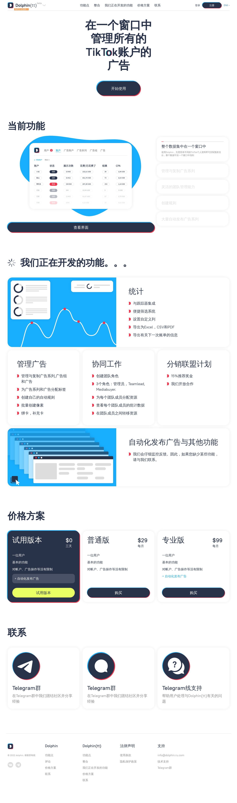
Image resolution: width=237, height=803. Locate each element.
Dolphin (51, 745)
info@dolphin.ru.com (171, 755)
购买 (118, 592)
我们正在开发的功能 (119, 5)
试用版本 (43, 592)
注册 (211, 5)
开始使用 (118, 88)
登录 (197, 5)
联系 (157, 5)
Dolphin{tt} (92, 745)
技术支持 (163, 761)
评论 (48, 761)
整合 (97, 5)
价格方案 (143, 5)
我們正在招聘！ (21, 9)
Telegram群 (165, 767)
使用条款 (125, 755)
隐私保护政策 (128, 761)
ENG (226, 5)
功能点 (84, 5)
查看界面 (81, 227)
